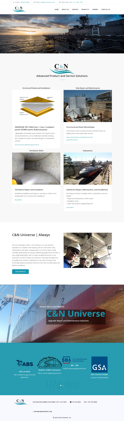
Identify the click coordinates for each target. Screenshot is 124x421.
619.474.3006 (75, 402)
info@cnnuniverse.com (47, 2)
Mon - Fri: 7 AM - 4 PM (76, 2)
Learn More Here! (72, 140)
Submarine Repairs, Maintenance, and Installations (87, 190)
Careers (95, 9)
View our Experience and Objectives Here (79, 137)
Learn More (70, 207)
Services (75, 9)
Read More (18, 200)
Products (85, 9)
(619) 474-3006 (25, 2)
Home (57, 9)
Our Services (20, 272)
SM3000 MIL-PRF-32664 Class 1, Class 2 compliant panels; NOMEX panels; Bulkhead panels (34, 128)
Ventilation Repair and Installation (29, 190)
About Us (65, 9)
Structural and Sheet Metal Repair (80, 127)
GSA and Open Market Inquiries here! (27, 145)
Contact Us (105, 9)
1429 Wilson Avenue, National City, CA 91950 (49, 402)
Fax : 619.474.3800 (90, 402)
